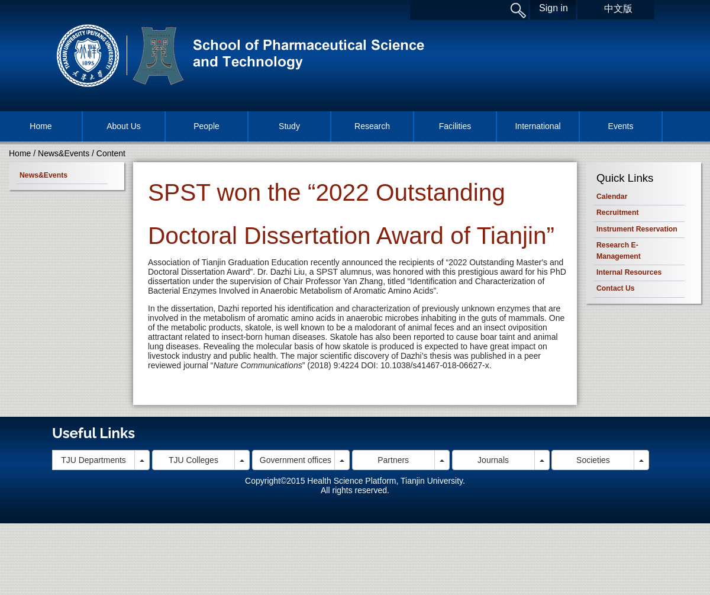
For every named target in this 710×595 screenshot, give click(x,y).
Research (372, 126)
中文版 (618, 9)
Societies (593, 460)
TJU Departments (93, 460)
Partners (393, 460)
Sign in (553, 8)
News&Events (63, 153)
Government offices (295, 460)
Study (289, 126)
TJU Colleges (193, 460)
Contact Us (615, 288)
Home (40, 126)
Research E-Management (618, 250)
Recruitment (617, 212)
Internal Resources (628, 272)
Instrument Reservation (636, 229)
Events (621, 126)
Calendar (611, 196)
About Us (123, 126)
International (537, 126)
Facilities (455, 126)
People (206, 126)
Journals (493, 460)
